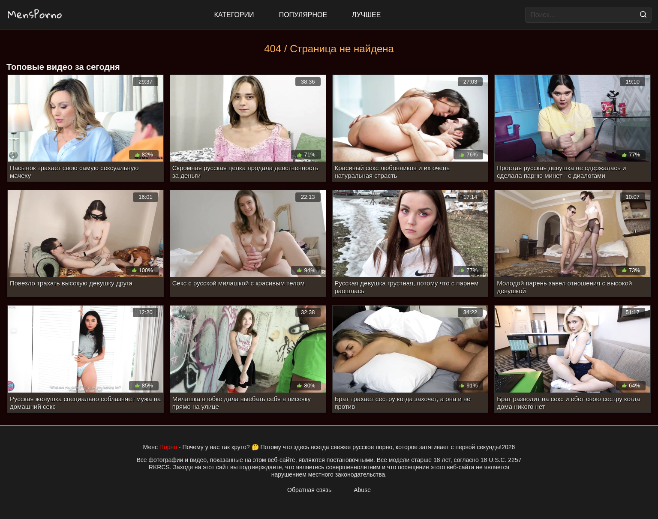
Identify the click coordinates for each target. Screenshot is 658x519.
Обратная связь (309, 489)
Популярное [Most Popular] (303, 14)
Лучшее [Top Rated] (366, 14)
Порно (168, 447)
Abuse (362, 489)
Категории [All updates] (234, 14)
